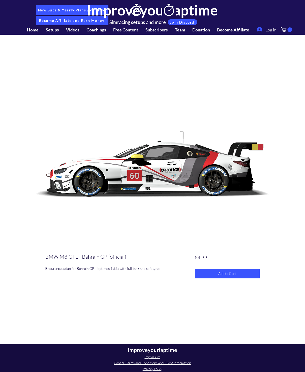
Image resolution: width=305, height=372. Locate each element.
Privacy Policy (152, 369)
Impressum (152, 357)
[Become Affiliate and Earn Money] (72, 20)
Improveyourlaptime (152, 10)
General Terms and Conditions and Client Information (152, 363)
